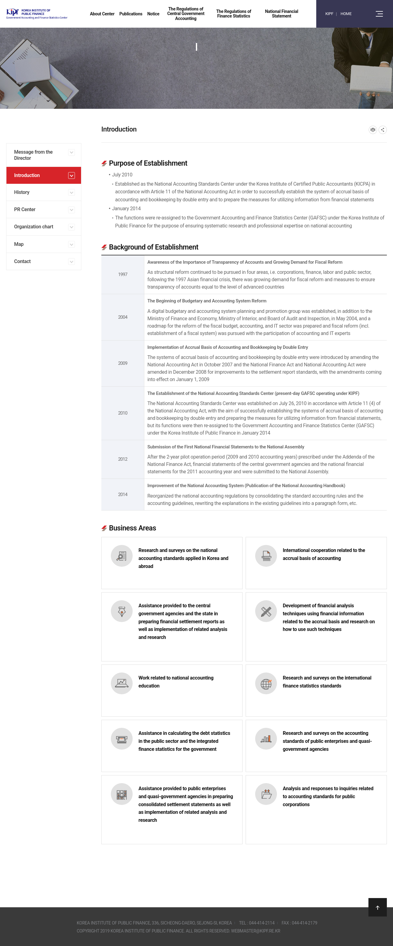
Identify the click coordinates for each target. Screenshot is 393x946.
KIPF (329, 13)
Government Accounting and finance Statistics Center (53, 14)
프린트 (373, 130)
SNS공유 (383, 130)
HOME (346, 13)
